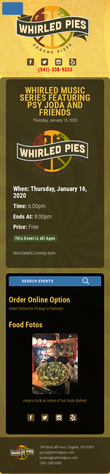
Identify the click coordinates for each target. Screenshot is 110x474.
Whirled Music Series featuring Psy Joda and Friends (55, 101)
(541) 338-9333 (50, 463)
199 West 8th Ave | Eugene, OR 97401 (67, 447)
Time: (20, 206)
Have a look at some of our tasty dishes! (55, 400)
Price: (20, 227)
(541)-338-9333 (55, 69)
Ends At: (23, 216)
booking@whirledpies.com (59, 457)
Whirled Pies (22, 453)
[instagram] (61, 62)
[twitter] (47, 62)
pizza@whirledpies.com (57, 452)
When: (22, 188)
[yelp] (75, 62)
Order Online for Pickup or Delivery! (36, 308)
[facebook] (33, 62)
